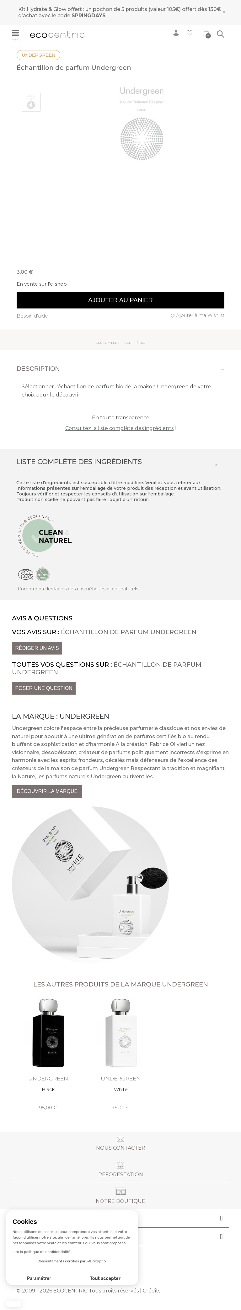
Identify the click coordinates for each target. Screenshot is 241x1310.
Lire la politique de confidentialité (41, 1252)
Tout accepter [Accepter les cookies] (105, 1278)
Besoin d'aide (32, 316)
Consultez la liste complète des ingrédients (119, 428)
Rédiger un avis (37, 648)
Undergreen (38, 55)
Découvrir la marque (47, 791)
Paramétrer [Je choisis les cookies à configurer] (39, 1278)
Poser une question (43, 688)
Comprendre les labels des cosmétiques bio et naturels (78, 589)
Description (38, 368)
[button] (13, 1304)
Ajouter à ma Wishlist (200, 315)
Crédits (151, 1291)
